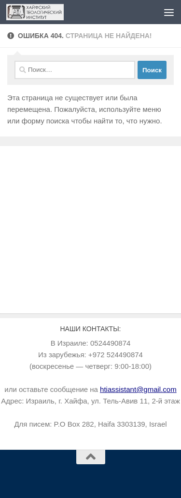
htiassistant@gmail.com (138, 389)
